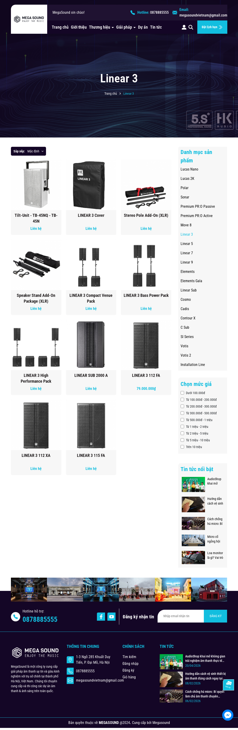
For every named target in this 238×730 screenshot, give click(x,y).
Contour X (188, 318)
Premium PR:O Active (197, 216)
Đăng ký (128, 670)
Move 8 (186, 225)
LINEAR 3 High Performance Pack (36, 378)
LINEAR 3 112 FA (146, 375)
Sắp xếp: (19, 151)
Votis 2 (186, 355)
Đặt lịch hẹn (212, 27)
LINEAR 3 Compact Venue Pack (90, 298)
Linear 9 (187, 262)
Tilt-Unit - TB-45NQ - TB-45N (36, 218)
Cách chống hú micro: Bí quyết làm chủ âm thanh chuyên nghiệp (214, 521)
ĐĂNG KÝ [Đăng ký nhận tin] (215, 616)
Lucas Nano (189, 169)
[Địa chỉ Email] (192, 616)
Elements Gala (191, 281)
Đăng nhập (130, 663)
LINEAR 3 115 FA (91, 455)
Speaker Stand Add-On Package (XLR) (36, 298)
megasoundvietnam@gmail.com (203, 15)
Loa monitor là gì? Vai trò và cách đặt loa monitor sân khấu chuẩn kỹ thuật (215, 555)
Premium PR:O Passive (198, 206)
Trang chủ (60, 27)
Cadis (185, 309)
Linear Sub (189, 290)
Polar (184, 188)
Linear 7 (187, 253)
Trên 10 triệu (191, 447)
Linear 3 (187, 234)
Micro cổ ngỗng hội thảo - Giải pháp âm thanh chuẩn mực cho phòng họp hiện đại (215, 539)
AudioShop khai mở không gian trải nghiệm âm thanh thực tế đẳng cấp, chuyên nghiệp (215, 481)
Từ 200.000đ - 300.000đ (199, 406)
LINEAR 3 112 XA (36, 455)
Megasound (161, 722)
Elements (188, 271)
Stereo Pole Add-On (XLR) (146, 215)
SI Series (187, 337)
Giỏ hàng (129, 677)
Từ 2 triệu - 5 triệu (194, 433)
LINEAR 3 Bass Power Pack (146, 295)
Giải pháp (124, 27)
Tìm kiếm (129, 657)
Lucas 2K (187, 178)
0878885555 (159, 12)
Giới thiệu (79, 27)
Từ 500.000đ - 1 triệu (196, 420)
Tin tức (156, 27)
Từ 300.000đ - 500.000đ (199, 413)
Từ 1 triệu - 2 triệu (194, 427)
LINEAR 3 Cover (91, 215)
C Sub (185, 327)
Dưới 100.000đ (193, 393)
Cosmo (186, 299)
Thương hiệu (100, 27)
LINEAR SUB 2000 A (91, 375)
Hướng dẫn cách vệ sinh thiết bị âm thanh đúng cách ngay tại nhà (215, 501)
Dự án (143, 27)
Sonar (185, 197)
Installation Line (193, 364)
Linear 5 (187, 243)
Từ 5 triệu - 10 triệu (195, 440)
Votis (184, 346)
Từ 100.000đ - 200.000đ (199, 400)
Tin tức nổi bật (197, 469)
